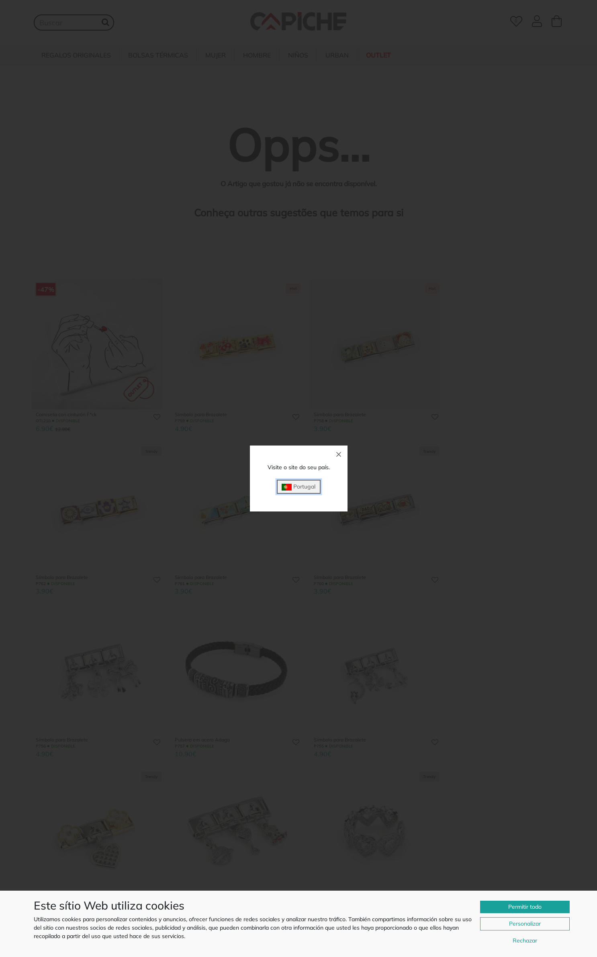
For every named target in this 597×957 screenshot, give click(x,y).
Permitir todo (525, 906)
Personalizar (525, 923)
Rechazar (525, 940)
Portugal (298, 487)
